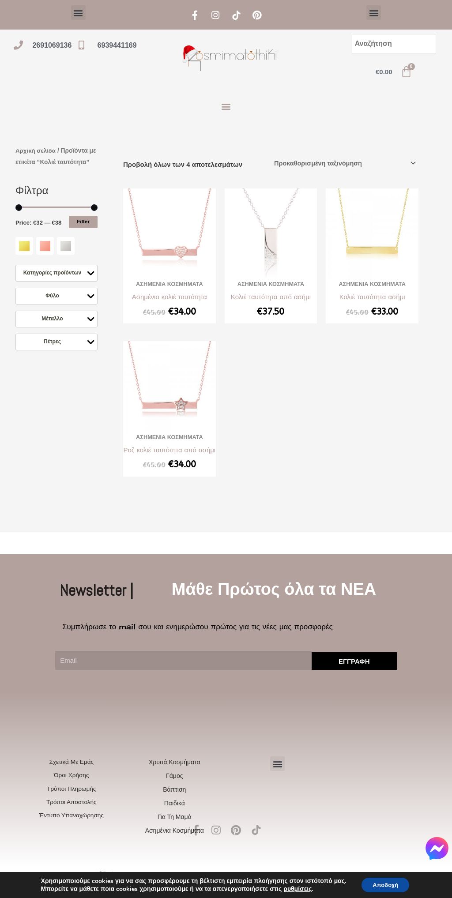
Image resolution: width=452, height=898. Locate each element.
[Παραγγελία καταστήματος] (341, 163)
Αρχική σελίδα (36, 150)
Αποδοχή (385, 884)
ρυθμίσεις (294, 888)
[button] (78, 12)
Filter (83, 232)
